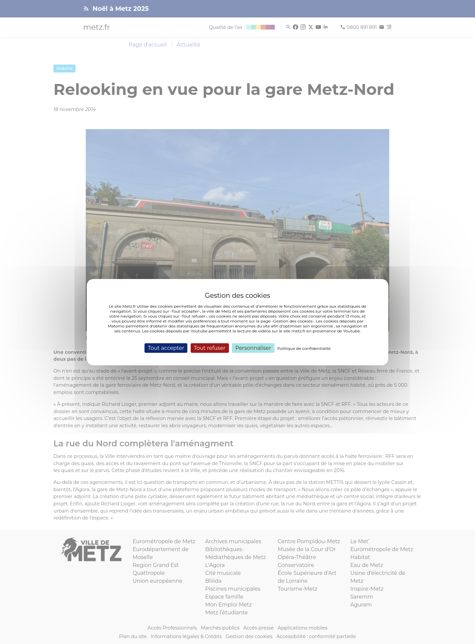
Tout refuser (210, 348)
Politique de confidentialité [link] (304, 348)
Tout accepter (166, 348)
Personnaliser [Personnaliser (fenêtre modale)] (253, 348)
